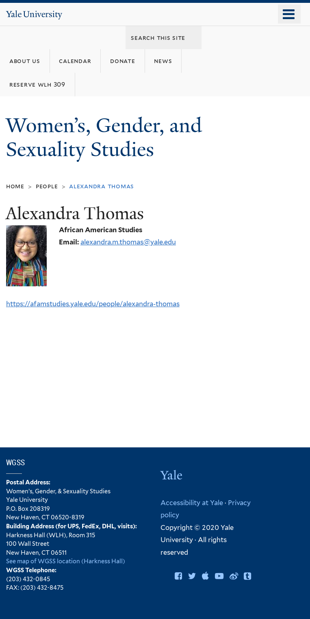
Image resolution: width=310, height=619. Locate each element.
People (47, 186)
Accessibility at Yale (191, 503)
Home (15, 186)
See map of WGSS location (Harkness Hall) (65, 561)
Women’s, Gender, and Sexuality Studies (104, 137)
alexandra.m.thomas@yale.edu (128, 242)
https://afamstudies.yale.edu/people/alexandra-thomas (93, 304)
